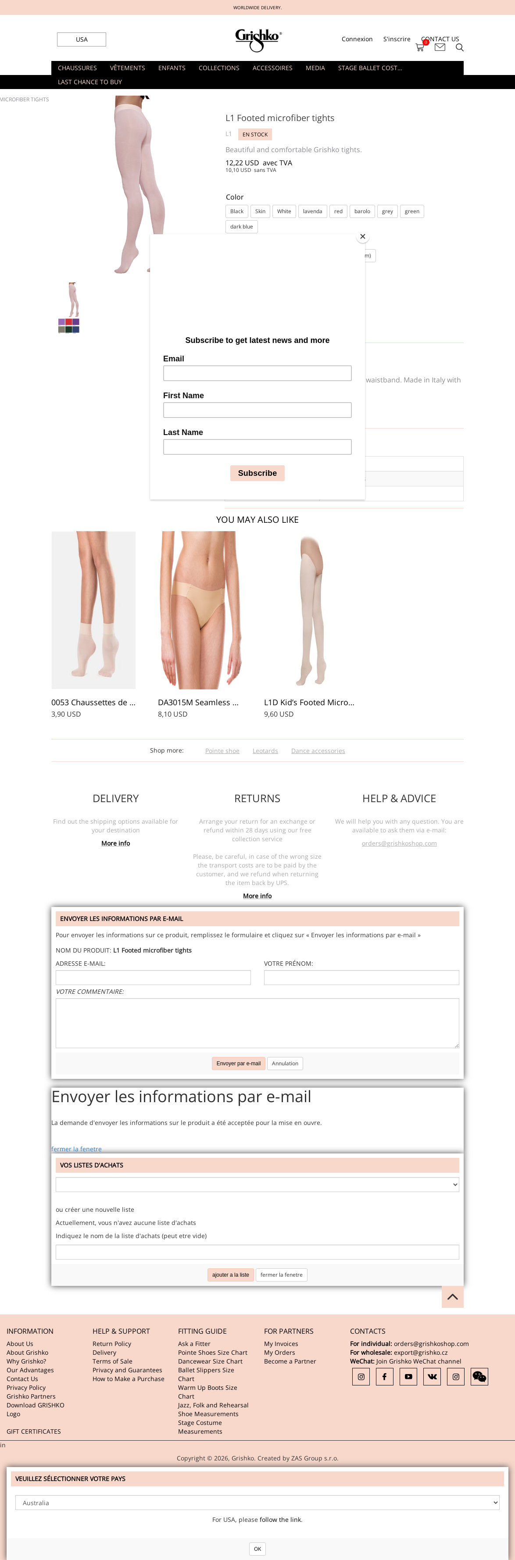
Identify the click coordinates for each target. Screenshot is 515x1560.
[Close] (362, 236)
